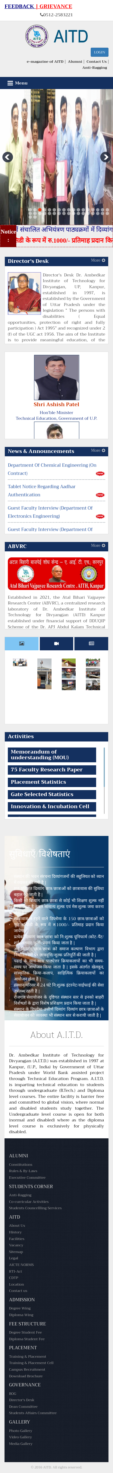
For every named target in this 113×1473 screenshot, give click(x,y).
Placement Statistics (38, 782)
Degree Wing (20, 1308)
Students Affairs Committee (33, 1413)
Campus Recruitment (27, 1369)
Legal (13, 1258)
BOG (12, 1394)
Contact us (18, 1291)
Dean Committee (23, 1407)
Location (16, 1284)
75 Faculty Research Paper (47, 769)
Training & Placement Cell (31, 1363)
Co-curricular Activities (29, 1202)
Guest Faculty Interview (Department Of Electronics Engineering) (50, 520)
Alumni (75, 62)
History (15, 1232)
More (98, 260)
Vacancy (16, 1245)
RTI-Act (15, 1271)
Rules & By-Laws (23, 1171)
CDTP (13, 1278)
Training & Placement (27, 1356)
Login (99, 52)
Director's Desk (21, 1400)
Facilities (16, 1239)
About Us (17, 1226)
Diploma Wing (21, 1315)
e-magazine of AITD (45, 62)
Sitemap (16, 1252)
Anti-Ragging (94, 68)
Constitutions (20, 1165)
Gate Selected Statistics (42, 794)
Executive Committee (27, 1178)
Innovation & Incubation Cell (50, 806)
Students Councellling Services (35, 1208)
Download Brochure (25, 1376)
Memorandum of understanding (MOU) (40, 755)
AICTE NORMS (21, 1265)
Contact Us (96, 62)
